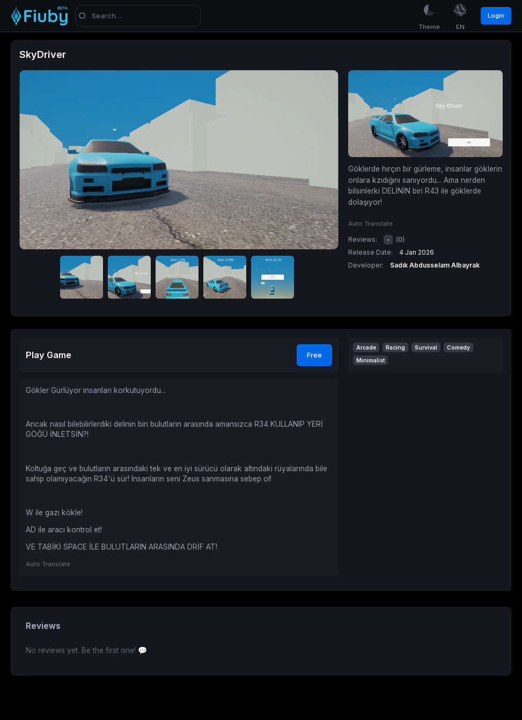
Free (314, 355)
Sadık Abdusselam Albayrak (435, 265)
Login (496, 15)
